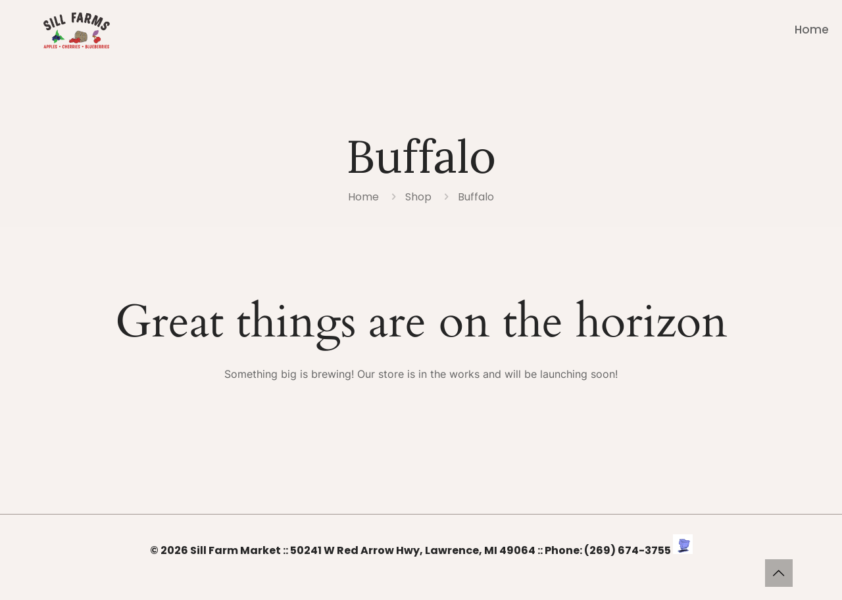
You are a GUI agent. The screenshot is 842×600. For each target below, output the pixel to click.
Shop (418, 196)
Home (363, 196)
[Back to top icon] (779, 573)
